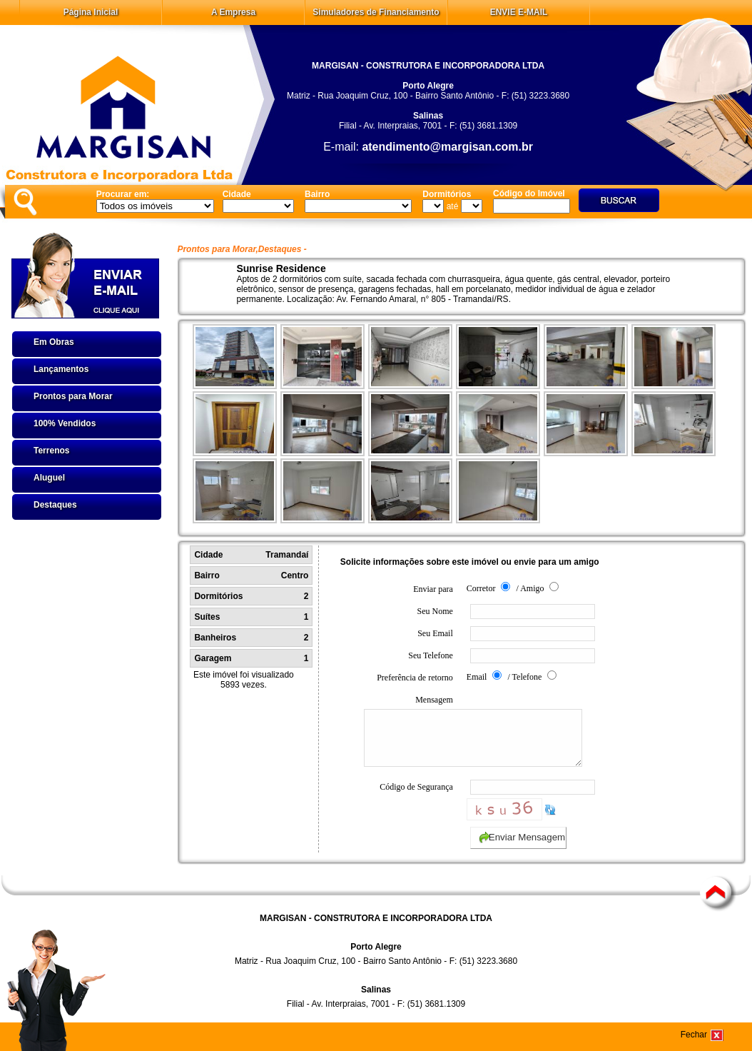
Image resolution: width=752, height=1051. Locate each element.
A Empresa (233, 12)
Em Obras (54, 342)
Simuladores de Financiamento (376, 12)
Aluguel (49, 478)
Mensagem (408, 736)
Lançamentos (61, 369)
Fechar (694, 1035)
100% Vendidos (65, 423)
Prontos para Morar (73, 396)
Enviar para (433, 589)
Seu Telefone (430, 655)
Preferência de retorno (415, 678)
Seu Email (435, 633)
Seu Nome (434, 611)
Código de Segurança (416, 798)
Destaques (55, 505)
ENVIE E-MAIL (519, 12)
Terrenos (51, 451)
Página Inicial (90, 12)
